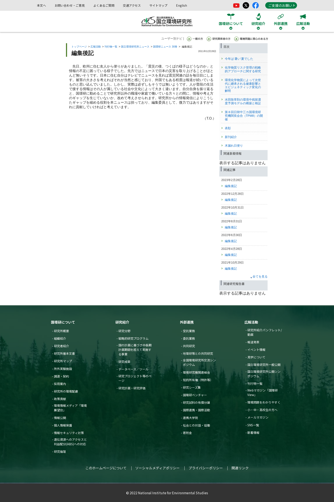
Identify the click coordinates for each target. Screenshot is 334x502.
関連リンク (240, 467)
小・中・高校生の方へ (262, 410)
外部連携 (187, 322)
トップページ (79, 46)
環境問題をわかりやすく (263, 402)
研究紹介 (122, 322)
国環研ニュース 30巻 (165, 46)
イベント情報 (256, 349)
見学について (256, 357)
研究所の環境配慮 (66, 391)
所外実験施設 (63, 369)
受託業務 (189, 331)
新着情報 (253, 432)
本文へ (41, 5)
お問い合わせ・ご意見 (70, 5)
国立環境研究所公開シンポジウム (263, 373)
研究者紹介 (61, 346)
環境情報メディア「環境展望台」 (70, 407)
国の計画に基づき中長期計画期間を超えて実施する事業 (135, 349)
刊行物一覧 (110, 46)
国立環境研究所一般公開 (263, 364)
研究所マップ (63, 361)
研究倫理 (60, 451)
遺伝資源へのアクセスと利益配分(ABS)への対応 (70, 441)
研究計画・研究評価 (132, 388)
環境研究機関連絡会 (196, 372)
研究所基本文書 (64, 353)
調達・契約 (61, 376)
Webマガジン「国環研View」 (262, 392)
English (181, 5)
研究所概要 (61, 331)
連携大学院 (190, 418)
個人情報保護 (63, 425)
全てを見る (260, 276)
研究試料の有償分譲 (196, 402)
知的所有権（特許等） (198, 380)
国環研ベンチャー (195, 395)
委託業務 (189, 338)
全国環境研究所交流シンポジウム (199, 362)
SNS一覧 (253, 425)
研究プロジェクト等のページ (135, 378)
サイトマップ (158, 5)
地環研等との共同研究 (198, 353)
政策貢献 (60, 399)
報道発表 (253, 342)
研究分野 (124, 331)
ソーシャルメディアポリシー (157, 467)
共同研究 (189, 346)
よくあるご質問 (103, 5)
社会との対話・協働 (196, 425)
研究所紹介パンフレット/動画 (264, 332)
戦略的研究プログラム (133, 338)
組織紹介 (60, 338)
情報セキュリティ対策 (69, 433)
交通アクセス (132, 5)
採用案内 (60, 384)
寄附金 (187, 433)
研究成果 (124, 361)
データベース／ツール (133, 369)
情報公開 (60, 418)
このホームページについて (106, 467)
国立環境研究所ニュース (135, 46)
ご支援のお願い (281, 5)
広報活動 (95, 46)
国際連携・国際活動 (196, 410)
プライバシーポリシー (205, 467)
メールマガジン (257, 417)
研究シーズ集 (192, 387)
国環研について (63, 322)
